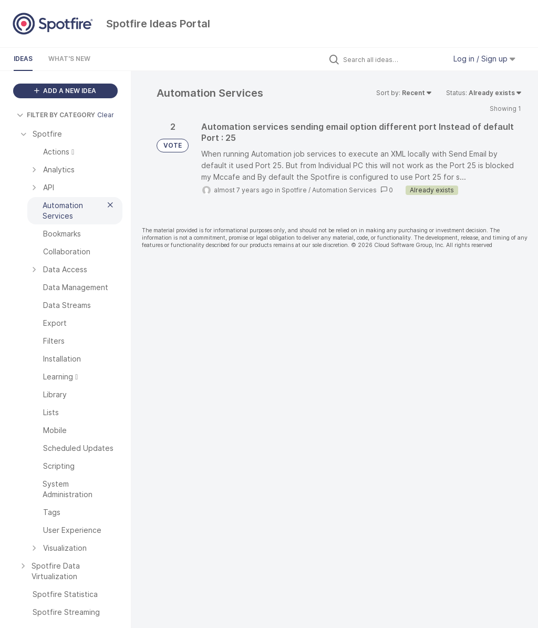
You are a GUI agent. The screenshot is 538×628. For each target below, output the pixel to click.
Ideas (23, 59)
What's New (69, 59)
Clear (105, 115)
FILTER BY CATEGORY (56, 115)
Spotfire (294, 190)
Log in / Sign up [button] (484, 58)
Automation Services (344, 190)
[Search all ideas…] (392, 59)
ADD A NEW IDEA (65, 91)
